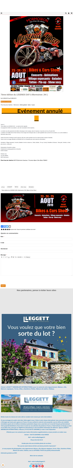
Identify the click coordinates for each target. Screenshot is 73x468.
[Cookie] (3, 465)
